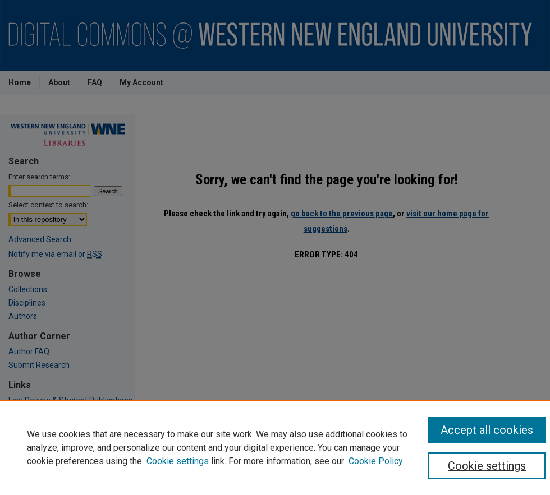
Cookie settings (177, 461)
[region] (275, 447)
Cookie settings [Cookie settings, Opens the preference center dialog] (487, 466)
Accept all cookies (487, 430)
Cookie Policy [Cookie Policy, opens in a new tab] (376, 461)
